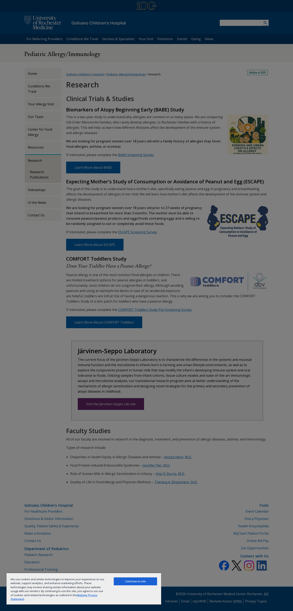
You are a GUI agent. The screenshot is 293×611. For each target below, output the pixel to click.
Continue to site (135, 581)
